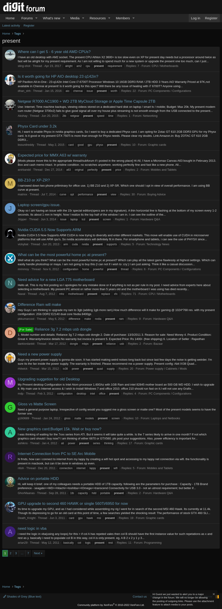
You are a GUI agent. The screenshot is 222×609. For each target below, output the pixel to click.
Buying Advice (156, 194)
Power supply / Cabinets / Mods (166, 368)
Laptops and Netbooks (165, 418)
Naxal (21, 294)
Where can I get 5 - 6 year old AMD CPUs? (54, 52)
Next (37, 553)
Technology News (157, 244)
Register (29, 25)
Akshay (22, 115)
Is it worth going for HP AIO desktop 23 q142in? (58, 76)
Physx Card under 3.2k (37, 126)
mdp (20, 393)
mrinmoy (23, 269)
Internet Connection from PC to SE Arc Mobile (57, 454)
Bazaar (158, 343)
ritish (21, 468)
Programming (152, 542)
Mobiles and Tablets (164, 169)
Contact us (140, 596)
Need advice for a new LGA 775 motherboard (56, 280)
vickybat (23, 244)
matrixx (22, 194)
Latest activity (11, 25)
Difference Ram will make (39, 304)
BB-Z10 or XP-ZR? (34, 180)
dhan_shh (24, 91)
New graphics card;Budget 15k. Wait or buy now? (59, 429)
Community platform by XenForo (111, 605)
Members (123, 18)
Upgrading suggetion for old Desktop (49, 379)
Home (10, 18)
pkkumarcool (26, 318)
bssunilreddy (26, 144)
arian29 (22, 542)
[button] (36, 18)
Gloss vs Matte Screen (37, 404)
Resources (98, 18)
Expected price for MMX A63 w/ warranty (52, 155)
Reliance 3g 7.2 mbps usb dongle (55, 329)
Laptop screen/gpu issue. (39, 205)
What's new (51, 18)
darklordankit (26, 343)
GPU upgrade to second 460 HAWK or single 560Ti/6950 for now (73, 503)
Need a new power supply (40, 354)
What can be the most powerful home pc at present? (62, 255)
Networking (150, 115)
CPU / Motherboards (165, 66)
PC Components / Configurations (169, 91)
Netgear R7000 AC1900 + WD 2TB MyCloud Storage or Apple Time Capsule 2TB (86, 101)
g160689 (23, 418)
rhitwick (22, 368)
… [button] (22, 553)
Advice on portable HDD (38, 479)
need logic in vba (32, 528)
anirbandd (24, 169)
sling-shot (24, 66)
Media (75, 18)
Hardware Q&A (150, 219)
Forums (27, 18)
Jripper (22, 219)
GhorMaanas (26, 493)
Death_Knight (27, 518)
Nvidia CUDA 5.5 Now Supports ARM (49, 230)
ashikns (23, 443)
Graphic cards (157, 144)
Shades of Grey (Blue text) (22, 596)
